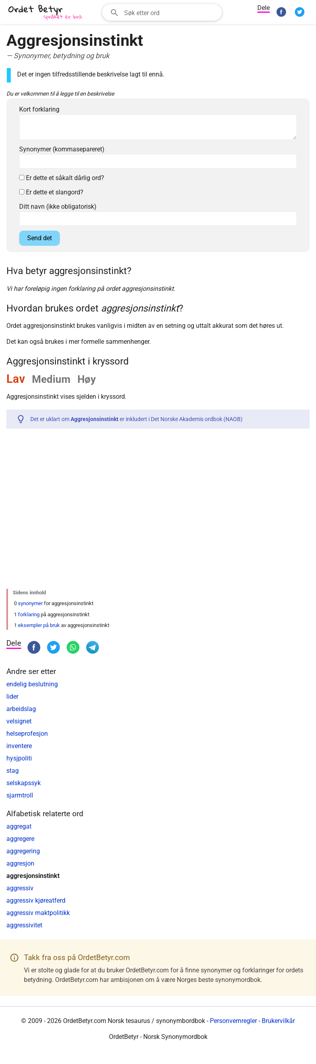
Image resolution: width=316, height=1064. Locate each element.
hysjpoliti (19, 758)
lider (12, 696)
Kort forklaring (39, 109)
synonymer (30, 603)
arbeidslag (21, 709)
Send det (39, 238)
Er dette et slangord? (51, 192)
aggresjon (20, 863)
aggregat (19, 826)
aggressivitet (24, 925)
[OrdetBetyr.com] (46, 13)
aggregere (20, 839)
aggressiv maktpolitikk (38, 913)
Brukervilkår (278, 1021)
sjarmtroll (19, 795)
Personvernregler (233, 1021)
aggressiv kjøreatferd (35, 900)
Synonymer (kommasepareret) (62, 149)
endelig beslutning (32, 684)
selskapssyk (23, 783)
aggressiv (20, 888)
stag (12, 770)
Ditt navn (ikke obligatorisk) (58, 206)
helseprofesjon (27, 733)
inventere (19, 746)
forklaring (29, 614)
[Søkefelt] (170, 12)
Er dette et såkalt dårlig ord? (61, 178)
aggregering (23, 851)
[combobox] (162, 12)
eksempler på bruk (39, 625)
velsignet (19, 721)
